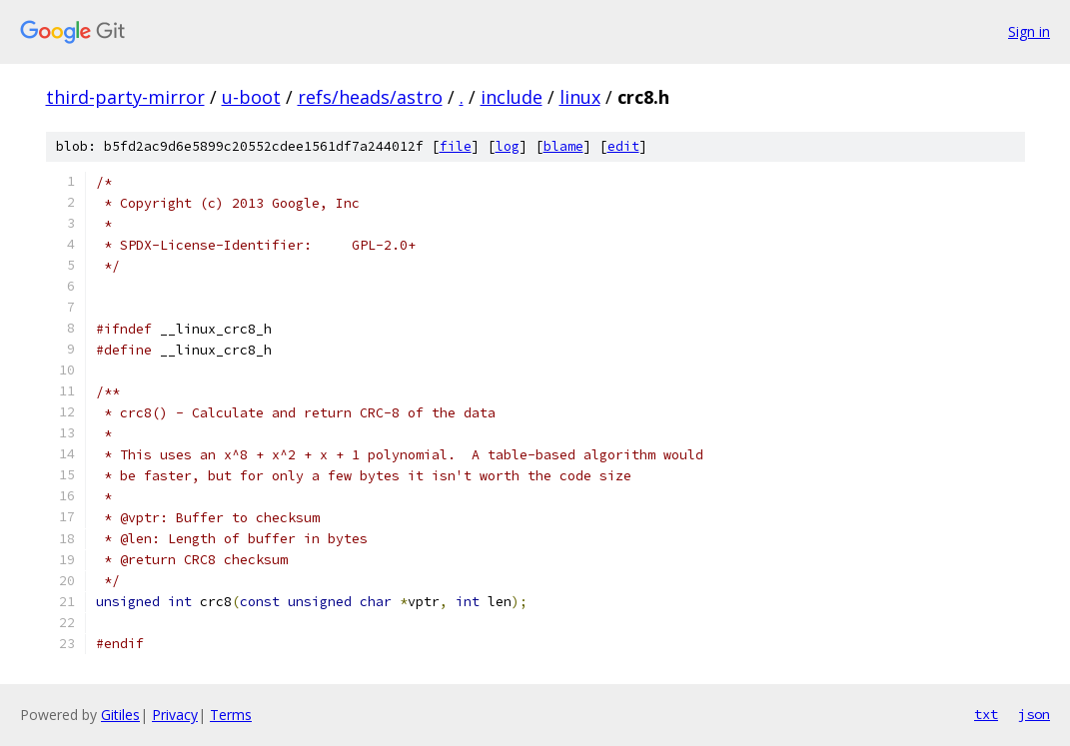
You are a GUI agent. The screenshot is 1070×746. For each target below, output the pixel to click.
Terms (231, 714)
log (508, 146)
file (456, 146)
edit (623, 146)
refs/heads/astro (370, 97)
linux (579, 97)
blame (563, 146)
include (511, 97)
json (1034, 714)
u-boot (251, 97)
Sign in (1029, 31)
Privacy (175, 714)
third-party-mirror (125, 97)
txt (986, 714)
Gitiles (120, 714)
